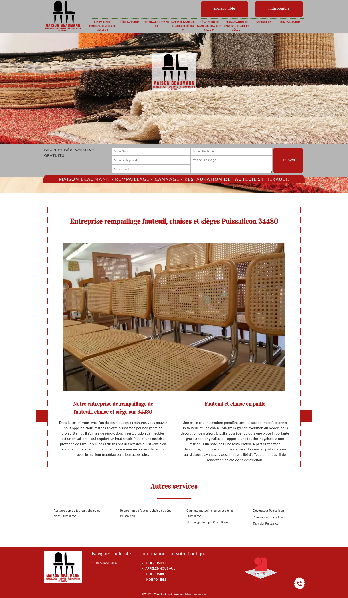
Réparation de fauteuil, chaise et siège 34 (209, 25)
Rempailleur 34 (290, 21)
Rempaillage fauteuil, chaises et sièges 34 (102, 25)
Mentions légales (195, 594)
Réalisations (106, 563)
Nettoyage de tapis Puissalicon (207, 522)
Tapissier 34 (263, 21)
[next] (306, 416)
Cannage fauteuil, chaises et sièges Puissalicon (209, 513)
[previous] (42, 416)
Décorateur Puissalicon (268, 510)
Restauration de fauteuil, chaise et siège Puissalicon (77, 513)
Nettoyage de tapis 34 (156, 23)
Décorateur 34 (129, 21)
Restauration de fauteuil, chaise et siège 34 (236, 25)
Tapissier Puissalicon (266, 523)
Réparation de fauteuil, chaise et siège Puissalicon (146, 513)
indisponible (155, 574)
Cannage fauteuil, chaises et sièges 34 (183, 25)
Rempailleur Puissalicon (269, 517)
